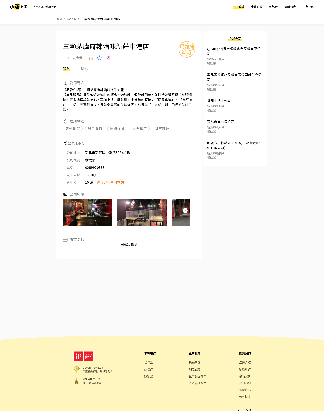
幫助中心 (245, 390)
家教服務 (245, 369)
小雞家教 (256, 7)
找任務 (148, 369)
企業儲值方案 (197, 376)
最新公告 (290, 7)
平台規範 (245, 383)
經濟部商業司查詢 (110, 182)
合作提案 (245, 396)
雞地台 (273, 7)
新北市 (71, 19)
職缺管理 (194, 362)
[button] (185, 210)
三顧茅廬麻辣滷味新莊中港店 (100, 19)
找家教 (148, 376)
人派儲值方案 (197, 383)
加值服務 (194, 369)
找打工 (148, 362)
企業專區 (308, 7)
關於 (66, 68)
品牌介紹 (245, 362)
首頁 (59, 19)
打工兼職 (238, 7)
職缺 (84, 68)
